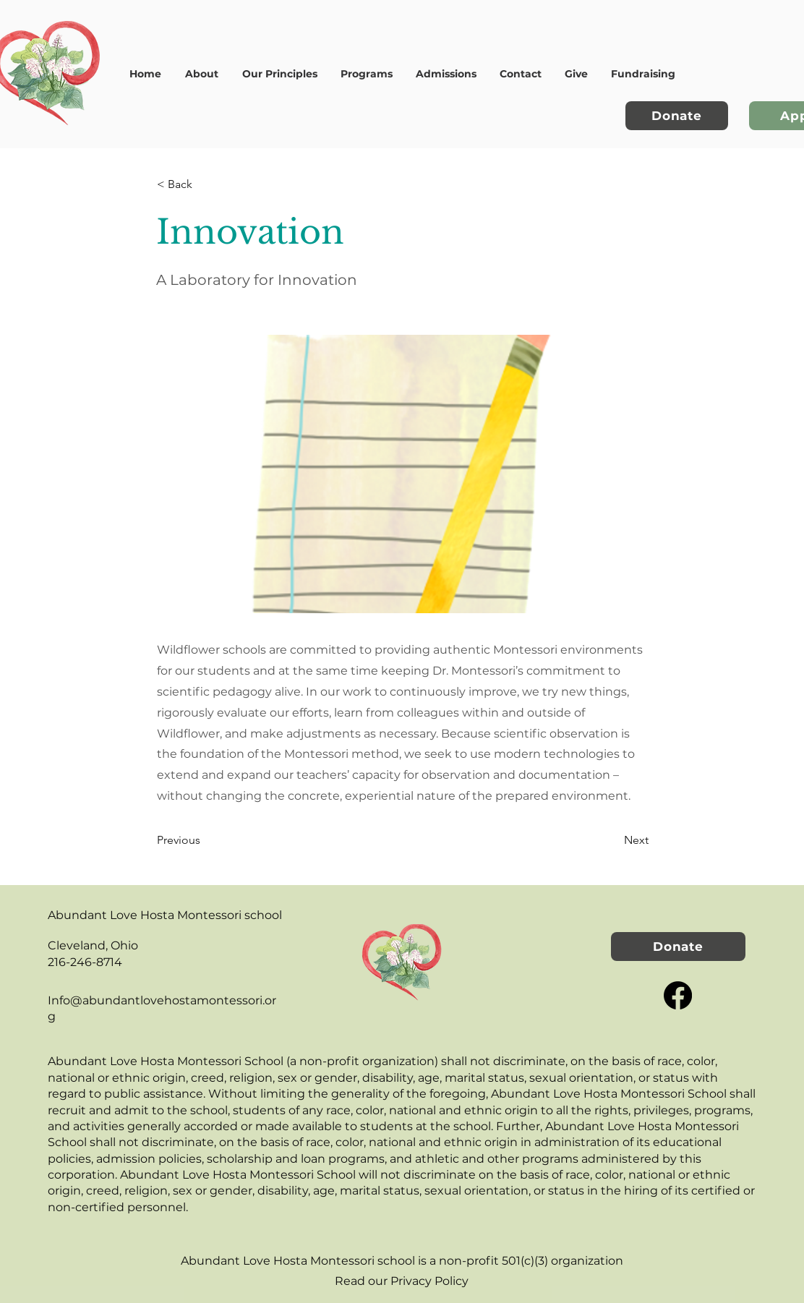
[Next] (612, 840)
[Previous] (204, 840)
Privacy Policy (429, 1281)
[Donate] (676, 115)
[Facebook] (678, 995)
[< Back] (204, 184)
